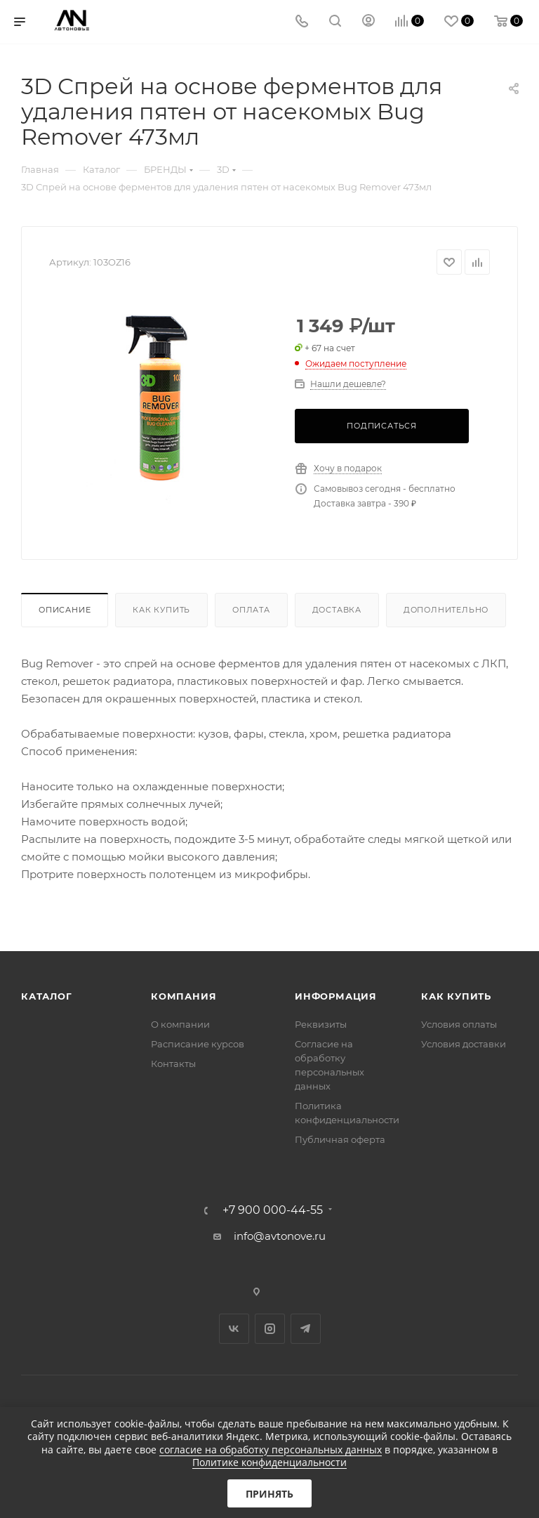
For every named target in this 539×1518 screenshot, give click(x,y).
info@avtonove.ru (280, 1236)
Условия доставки (463, 1043)
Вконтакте (234, 1329)
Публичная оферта (340, 1139)
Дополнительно (446, 610)
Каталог (46, 996)
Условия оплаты (459, 1024)
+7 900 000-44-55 (272, 1210)
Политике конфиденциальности (269, 1462)
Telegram (306, 1329)
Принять (269, 1493)
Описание (65, 610)
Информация (336, 996)
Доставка (336, 610)
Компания (183, 996)
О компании (180, 1024)
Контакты (173, 1063)
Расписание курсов (197, 1043)
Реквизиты (321, 1024)
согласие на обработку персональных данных (270, 1449)
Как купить (161, 610)
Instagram (270, 1329)
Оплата (251, 610)
